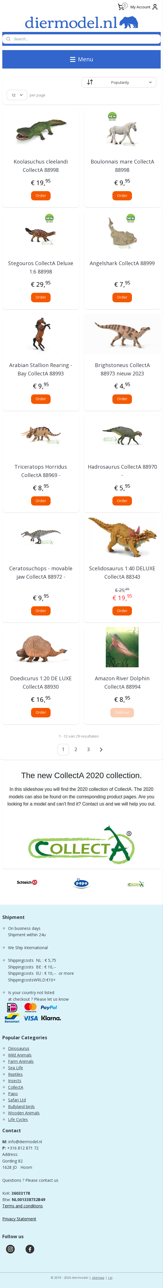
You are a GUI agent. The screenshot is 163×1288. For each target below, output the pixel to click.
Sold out (122, 712)
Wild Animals (20, 1055)
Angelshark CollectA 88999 (122, 263)
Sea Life (15, 1067)
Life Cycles (18, 1119)
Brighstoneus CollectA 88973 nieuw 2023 (122, 369)
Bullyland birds (21, 1106)
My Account (144, 6)
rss (110, 1277)
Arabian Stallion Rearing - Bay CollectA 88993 (40, 369)
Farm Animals (21, 1061)
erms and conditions (24, 1206)
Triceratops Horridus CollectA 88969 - (40, 470)
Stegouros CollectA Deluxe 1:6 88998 (40, 267)
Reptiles (15, 1074)
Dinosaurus (18, 1048)
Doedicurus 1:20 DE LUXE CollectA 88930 (41, 682)
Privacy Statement (19, 1218)
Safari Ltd (17, 1100)
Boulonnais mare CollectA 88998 (122, 165)
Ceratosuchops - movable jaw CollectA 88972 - (40, 572)
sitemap (98, 1277)
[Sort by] (119, 82)
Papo (13, 1093)
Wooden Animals (24, 1113)
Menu (81, 59)
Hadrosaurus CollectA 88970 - (122, 470)
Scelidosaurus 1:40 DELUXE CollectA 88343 (122, 572)
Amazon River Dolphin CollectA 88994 (122, 682)
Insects (14, 1080)
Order (41, 195)
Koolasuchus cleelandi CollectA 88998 (41, 165)
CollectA (15, 1087)
